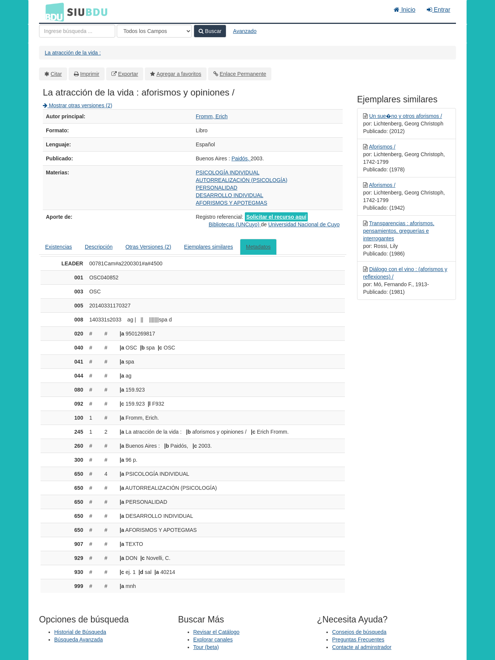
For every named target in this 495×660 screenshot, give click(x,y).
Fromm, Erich (212, 116)
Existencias (58, 247)
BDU (53, 12)
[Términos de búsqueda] (77, 31)
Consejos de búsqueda (359, 632)
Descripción (99, 247)
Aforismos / (382, 147)
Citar (56, 74)
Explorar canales (213, 639)
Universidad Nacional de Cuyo (304, 224)
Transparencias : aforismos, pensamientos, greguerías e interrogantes (398, 230)
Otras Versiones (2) (148, 247)
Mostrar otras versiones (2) (77, 105)
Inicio (404, 9)
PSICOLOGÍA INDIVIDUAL (228, 172)
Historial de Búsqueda (80, 632)
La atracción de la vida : (73, 53)
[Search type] (154, 31)
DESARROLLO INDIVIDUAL (229, 195)
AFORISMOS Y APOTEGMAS (232, 203)
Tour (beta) (206, 647)
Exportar (128, 74)
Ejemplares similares (208, 247)
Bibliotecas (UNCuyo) (234, 224)
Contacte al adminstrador (361, 647)
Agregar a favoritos (179, 74)
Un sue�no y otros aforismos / (405, 116)
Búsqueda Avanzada (78, 639)
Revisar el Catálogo (216, 632)
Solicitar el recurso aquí (276, 217)
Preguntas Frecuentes (358, 639)
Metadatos (258, 247)
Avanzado (245, 31)
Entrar (438, 9)
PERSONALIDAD (217, 188)
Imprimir (89, 74)
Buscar (210, 31)
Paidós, (241, 158)
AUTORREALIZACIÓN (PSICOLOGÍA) (242, 180)
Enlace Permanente (242, 74)
